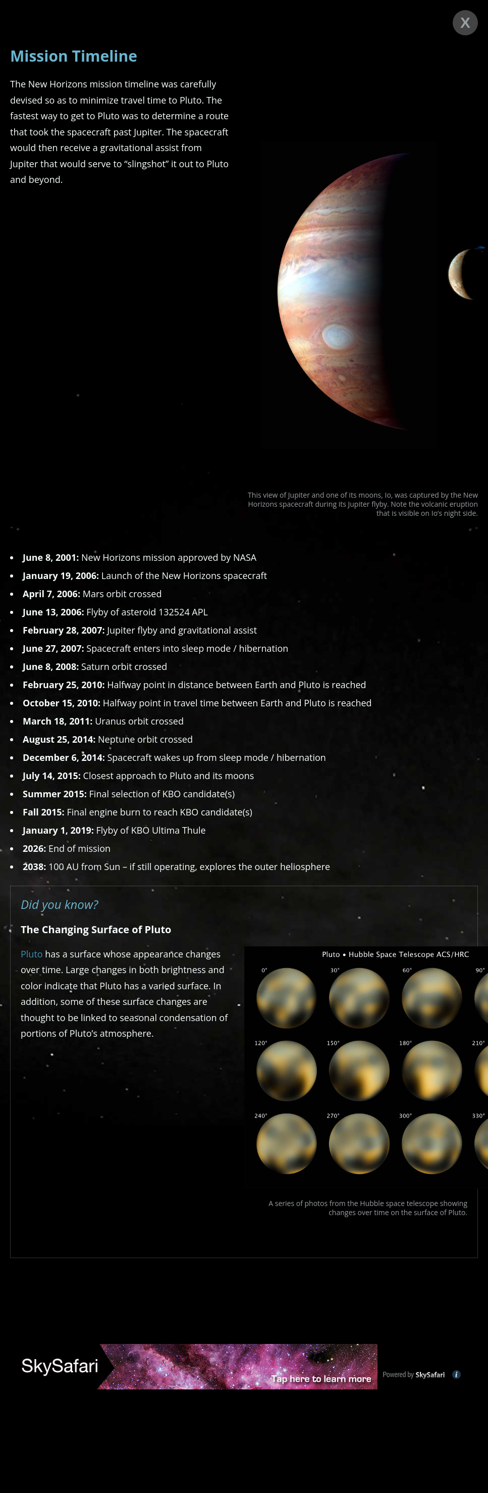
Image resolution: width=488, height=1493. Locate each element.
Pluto (32, 954)
